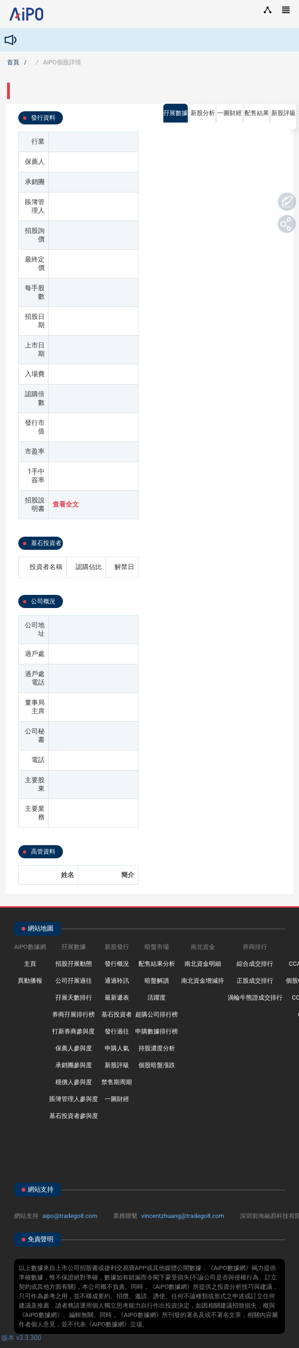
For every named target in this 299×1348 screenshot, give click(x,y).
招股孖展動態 (73, 963)
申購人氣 (117, 1048)
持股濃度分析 (156, 1048)
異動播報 (30, 980)
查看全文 (66, 504)
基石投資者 (116, 1014)
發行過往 (117, 1031)
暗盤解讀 (157, 980)
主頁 (30, 963)
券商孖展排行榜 (73, 1014)
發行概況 (117, 963)
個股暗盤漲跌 (156, 1065)
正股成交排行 (255, 980)
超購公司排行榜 (156, 1014)
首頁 (13, 62)
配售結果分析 (156, 963)
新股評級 (117, 1065)
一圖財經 (117, 1098)
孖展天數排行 (73, 997)
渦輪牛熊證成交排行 (255, 997)
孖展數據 (175, 112)
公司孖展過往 (73, 980)
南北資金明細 (202, 963)
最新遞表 (117, 997)
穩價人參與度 (73, 1082)
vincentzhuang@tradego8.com (182, 1215)
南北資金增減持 (202, 980)
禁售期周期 (116, 1082)
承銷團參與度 (73, 1065)
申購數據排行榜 (156, 1031)
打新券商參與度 (73, 1031)
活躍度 (156, 997)
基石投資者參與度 (73, 1115)
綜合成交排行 (255, 963)
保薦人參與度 (73, 1048)
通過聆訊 (117, 980)
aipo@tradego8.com (69, 1215)
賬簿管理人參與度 (73, 1098)
